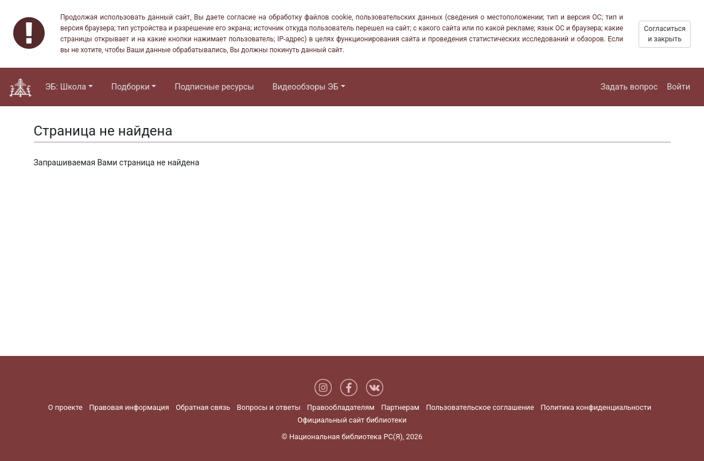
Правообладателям (341, 407)
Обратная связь (203, 407)
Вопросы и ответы (269, 407)
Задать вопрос (629, 87)
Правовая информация (129, 407)
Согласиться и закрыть (665, 34)
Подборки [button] (130, 87)
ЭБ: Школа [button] (65, 87)
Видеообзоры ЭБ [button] (306, 87)
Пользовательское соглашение (480, 407)
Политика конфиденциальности (595, 407)
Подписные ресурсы (214, 87)
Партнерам (400, 407)
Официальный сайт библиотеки (351, 420)
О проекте (65, 407)
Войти (678, 87)
